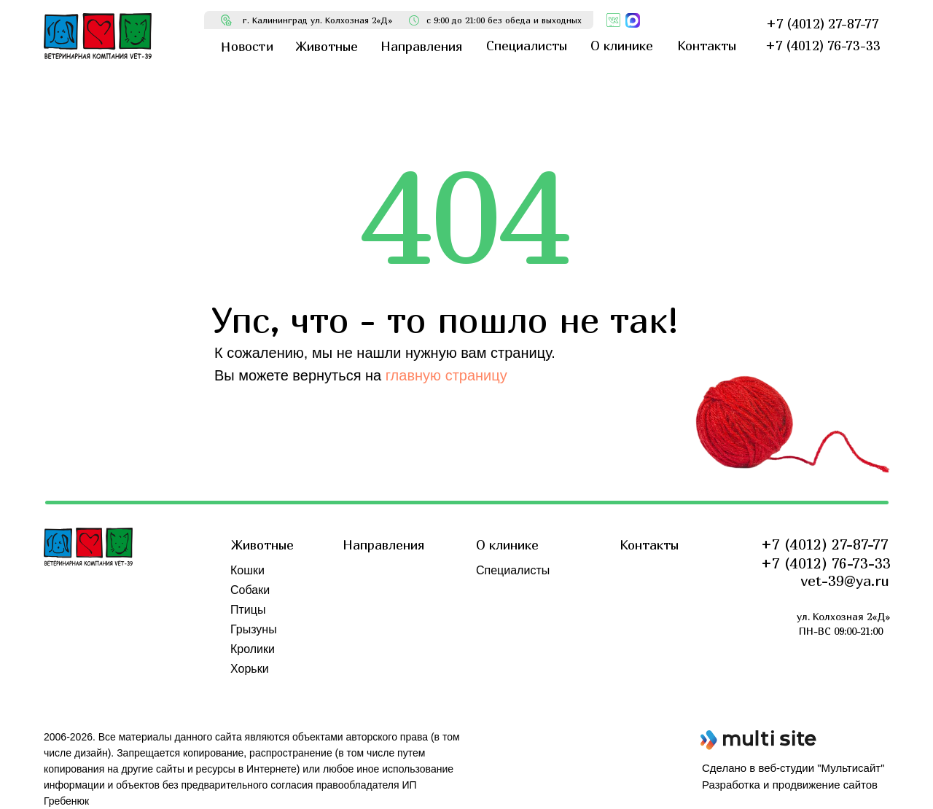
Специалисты (513, 570)
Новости (498, 590)
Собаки (250, 590)
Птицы (247, 609)
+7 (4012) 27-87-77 (825, 544)
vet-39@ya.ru (845, 580)
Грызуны (253, 629)
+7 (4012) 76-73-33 (826, 563)
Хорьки (249, 669)
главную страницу (446, 375)
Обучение (502, 629)
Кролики (252, 649)
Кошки (247, 570)
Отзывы (497, 609)
